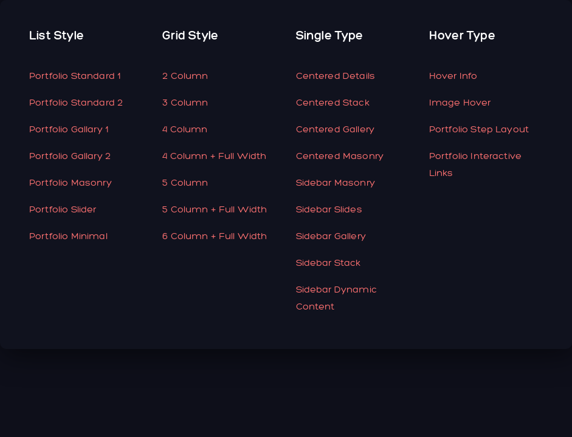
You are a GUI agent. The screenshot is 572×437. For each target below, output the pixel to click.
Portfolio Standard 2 (76, 102)
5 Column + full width (214, 209)
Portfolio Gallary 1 (68, 129)
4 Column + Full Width (214, 155)
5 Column (185, 182)
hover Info (453, 75)
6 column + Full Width (214, 236)
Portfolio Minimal (68, 236)
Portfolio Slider (63, 209)
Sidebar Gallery (331, 236)
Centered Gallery (335, 129)
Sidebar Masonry (335, 182)
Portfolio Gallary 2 (70, 155)
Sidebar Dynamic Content (336, 297)
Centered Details (336, 75)
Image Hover (460, 102)
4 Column (184, 129)
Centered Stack (333, 102)
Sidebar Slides (329, 209)
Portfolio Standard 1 (74, 75)
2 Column (185, 75)
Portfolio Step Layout (479, 129)
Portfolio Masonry (70, 182)
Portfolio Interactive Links (475, 164)
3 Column (185, 102)
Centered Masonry (340, 155)
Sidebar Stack (328, 262)
